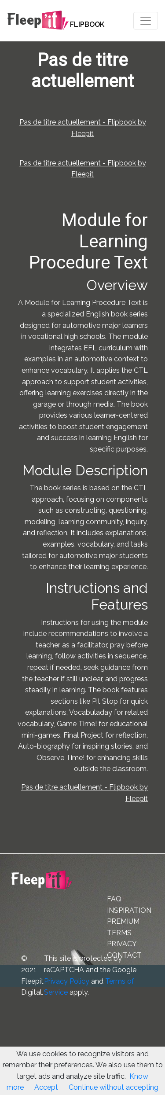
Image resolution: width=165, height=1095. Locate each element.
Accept (46, 1087)
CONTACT (124, 955)
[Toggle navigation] (145, 20)
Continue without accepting (113, 1087)
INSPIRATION (129, 910)
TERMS (119, 933)
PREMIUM (123, 921)
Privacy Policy (66, 981)
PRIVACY (122, 944)
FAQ (114, 899)
